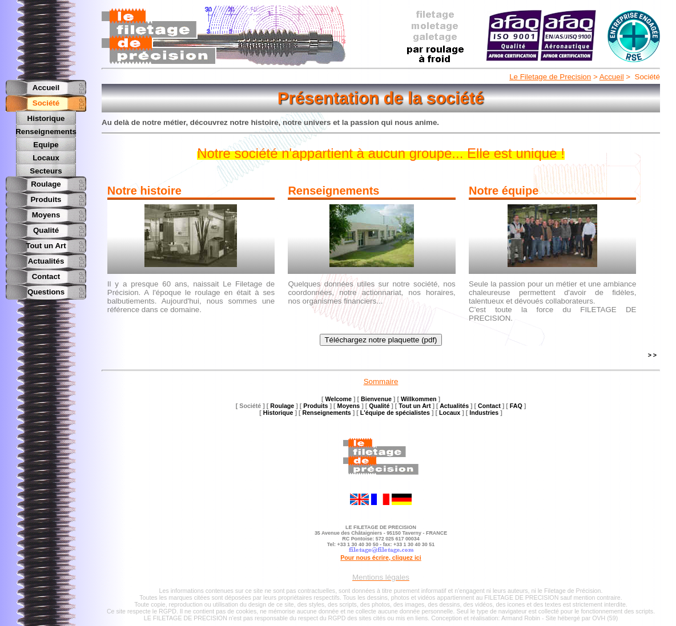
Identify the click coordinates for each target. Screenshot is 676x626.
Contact (46, 274)
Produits (45, 197)
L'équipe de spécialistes (395, 412)
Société (46, 103)
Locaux (46, 156)
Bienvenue (376, 398)
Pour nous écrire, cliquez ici (380, 557)
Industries (483, 412)
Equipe (45, 144)
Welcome (338, 398)
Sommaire (381, 381)
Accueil (611, 76)
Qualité (46, 228)
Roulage (46, 182)
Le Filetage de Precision (550, 76)
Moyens (46, 213)
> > (652, 355)
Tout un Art (46, 244)
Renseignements (46, 131)
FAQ (516, 405)
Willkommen (419, 398)
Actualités (46, 259)
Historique (46, 118)
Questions (46, 290)
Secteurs (46, 169)
